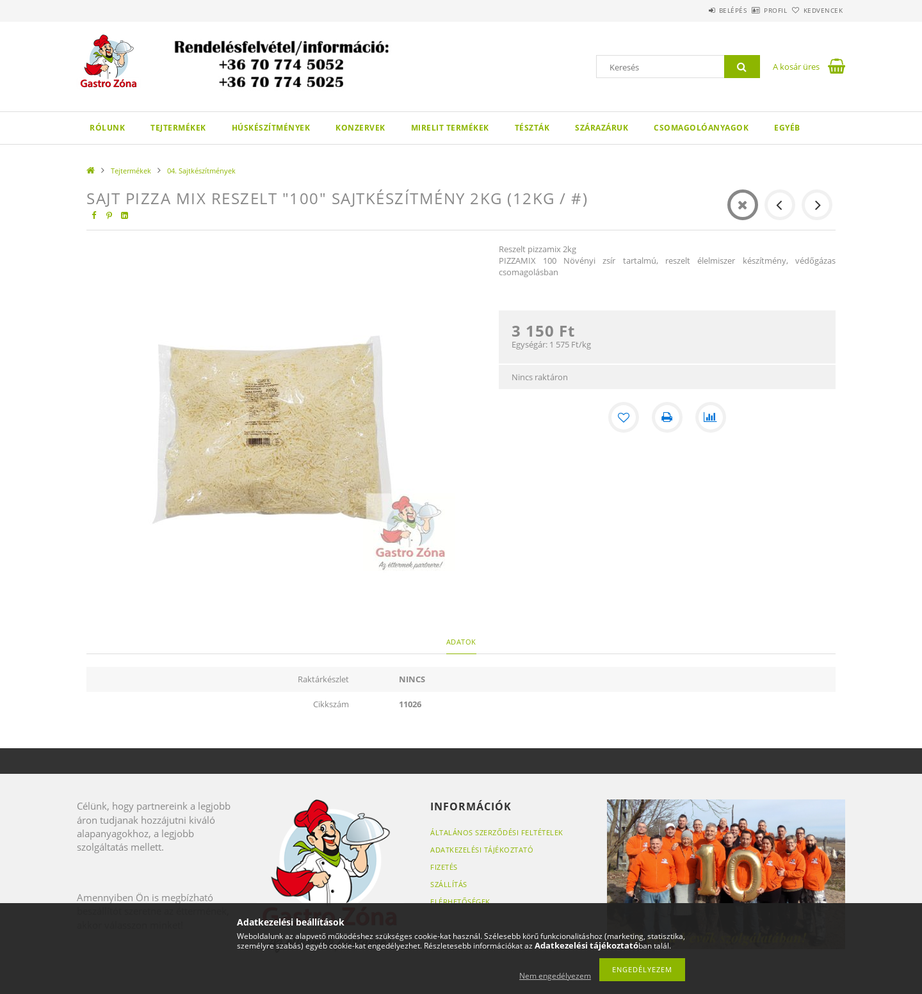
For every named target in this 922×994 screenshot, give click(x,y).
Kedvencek (816, 10)
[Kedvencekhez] (623, 417)
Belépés (697, 10)
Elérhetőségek (460, 901)
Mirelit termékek (450, 127)
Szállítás (448, 884)
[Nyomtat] (667, 417)
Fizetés (444, 867)
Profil (754, 10)
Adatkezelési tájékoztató (481, 849)
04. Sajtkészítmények (201, 170)
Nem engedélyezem (555, 975)
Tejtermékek (178, 127)
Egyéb (787, 127)
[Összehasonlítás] (710, 417)
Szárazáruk (601, 127)
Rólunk (107, 127)
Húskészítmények (271, 127)
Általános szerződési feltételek (496, 832)
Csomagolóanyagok (701, 127)
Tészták (532, 127)
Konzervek (360, 127)
